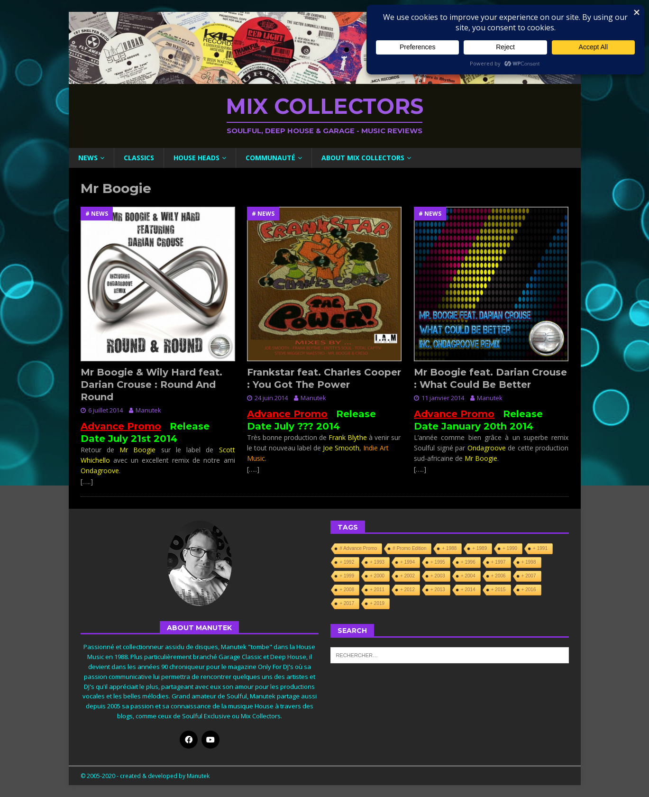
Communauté (270, 157)
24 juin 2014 (271, 398)
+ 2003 (437, 575)
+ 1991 (540, 548)
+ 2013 (437, 589)
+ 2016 (528, 589)
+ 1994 (407, 562)
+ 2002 (407, 575)
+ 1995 (437, 562)
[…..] (87, 481)
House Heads (196, 157)
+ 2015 (498, 589)
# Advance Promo (358, 548)
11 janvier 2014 (442, 398)
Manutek (148, 410)
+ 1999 (346, 575)
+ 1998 (528, 562)
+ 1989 (479, 548)
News (88, 157)
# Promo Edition (409, 548)
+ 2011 (377, 589)
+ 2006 (498, 575)
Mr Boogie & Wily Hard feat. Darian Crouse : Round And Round (151, 384)
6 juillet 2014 (105, 410)
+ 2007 (528, 575)
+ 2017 (346, 603)
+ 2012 (407, 589)
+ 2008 (346, 589)
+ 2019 (377, 603)
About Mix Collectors (362, 157)
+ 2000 (377, 575)
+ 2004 (468, 575)
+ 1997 (498, 562)
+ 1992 (346, 562)
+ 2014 (468, 589)
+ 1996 (468, 562)
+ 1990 (510, 548)
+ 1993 (377, 562)
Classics (139, 157)
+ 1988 (449, 548)
